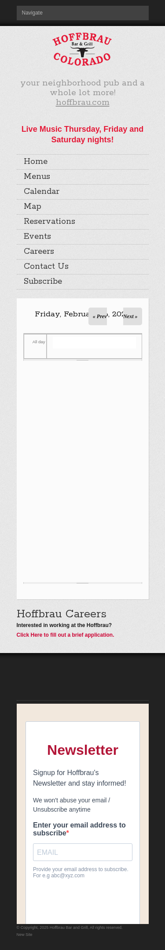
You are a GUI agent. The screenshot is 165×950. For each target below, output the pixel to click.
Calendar (41, 191)
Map (32, 206)
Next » (130, 316)
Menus (37, 176)
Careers (39, 251)
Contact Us (46, 266)
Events (37, 236)
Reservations (49, 221)
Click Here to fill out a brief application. (65, 635)
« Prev (100, 316)
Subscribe (43, 281)
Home (36, 161)
